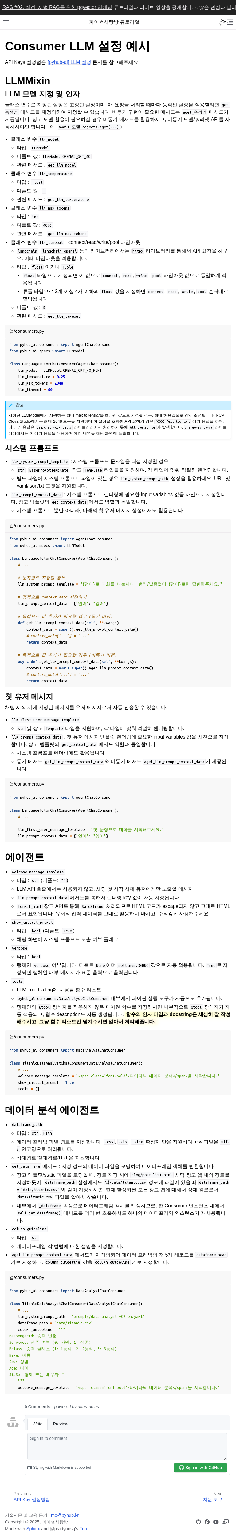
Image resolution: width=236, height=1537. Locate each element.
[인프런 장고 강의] (226, 1522)
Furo (83, 1528)
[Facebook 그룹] (208, 1522)
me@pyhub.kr (65, 1515)
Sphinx (33, 1528)
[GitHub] (199, 1522)
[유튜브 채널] (217, 1522)
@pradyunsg (62, 1528)
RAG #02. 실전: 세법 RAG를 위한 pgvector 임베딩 (57, 7)
